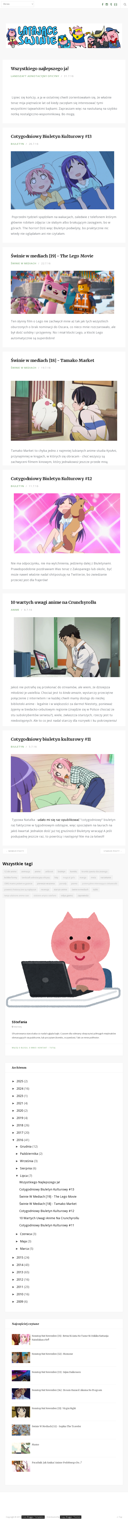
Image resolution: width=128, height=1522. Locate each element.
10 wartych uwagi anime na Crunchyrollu (49, 1218)
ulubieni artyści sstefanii (45, 895)
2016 (20, 1140)
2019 (20, 1118)
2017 (20, 1133)
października (29, 1154)
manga (83, 877)
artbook (49, 871)
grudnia (26, 1146)
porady (63, 883)
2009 (20, 1301)
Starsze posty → (113, 851)
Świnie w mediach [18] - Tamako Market (48, 1204)
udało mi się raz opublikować (59, 820)
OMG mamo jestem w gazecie (18, 883)
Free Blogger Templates (33, 1517)
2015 (20, 1257)
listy (56, 877)
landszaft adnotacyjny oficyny (35, 76)
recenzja (45, 889)
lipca (24, 1176)
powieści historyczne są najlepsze (20, 889)
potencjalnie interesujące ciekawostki (99, 883)
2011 (20, 1287)
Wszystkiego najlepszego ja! (39, 1182)
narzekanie (106, 877)
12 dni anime (10, 871)
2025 (20, 1081)
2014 (20, 1265)
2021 (20, 1103)
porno (74, 883)
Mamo (35, 1444)
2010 (20, 1294)
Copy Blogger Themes (70, 1517)
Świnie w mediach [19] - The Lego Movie (47, 1196)
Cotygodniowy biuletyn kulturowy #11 (46, 1225)
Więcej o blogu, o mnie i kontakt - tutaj (34, 1048)
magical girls (69, 877)
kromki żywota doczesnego (95, 871)
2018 (20, 1125)
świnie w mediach (23, 263)
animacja (25, 871)
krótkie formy (10, 877)
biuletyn (17, 143)
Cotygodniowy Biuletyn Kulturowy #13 (46, 1189)
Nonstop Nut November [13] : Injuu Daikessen (56, 1372)
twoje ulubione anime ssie (16, 895)
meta (93, 877)
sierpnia (26, 1168)
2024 (20, 1088)
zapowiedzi (83, 895)
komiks (73, 871)
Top (119, 1517)
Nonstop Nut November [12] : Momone (52, 1354)
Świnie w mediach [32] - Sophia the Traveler (56, 1426)
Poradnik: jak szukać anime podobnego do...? (57, 1462)
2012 (20, 1279)
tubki (95, 889)
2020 (20, 1110)
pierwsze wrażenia (46, 883)
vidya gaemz (67, 895)
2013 (20, 1272)
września (27, 1161)
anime (15, 609)
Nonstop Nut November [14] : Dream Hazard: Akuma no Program (67, 1390)
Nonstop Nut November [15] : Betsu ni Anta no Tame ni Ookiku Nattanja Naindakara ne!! (70, 1338)
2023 (20, 1096)
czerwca (26, 1234)
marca (25, 1249)
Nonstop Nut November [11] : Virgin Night (54, 1408)
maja (24, 1241)
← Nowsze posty (15, 851)
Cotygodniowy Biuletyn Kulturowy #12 (46, 1211)
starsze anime (60, 889)
